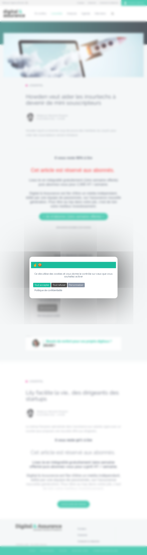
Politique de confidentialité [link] (48, 290)
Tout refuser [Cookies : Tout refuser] (59, 285)
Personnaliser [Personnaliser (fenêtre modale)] (76, 285)
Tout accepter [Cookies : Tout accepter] (41, 285)
